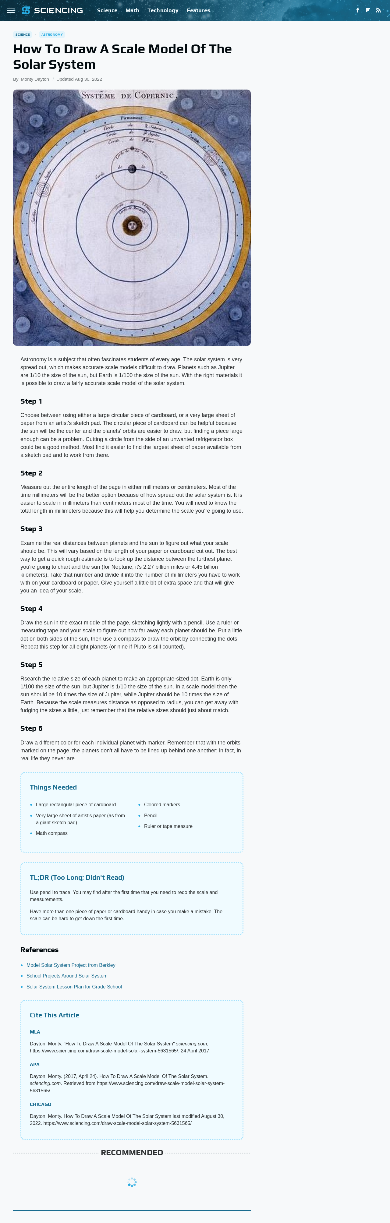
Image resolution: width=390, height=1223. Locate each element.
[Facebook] (357, 10)
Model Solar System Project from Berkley (71, 965)
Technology (163, 10)
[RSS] (378, 10)
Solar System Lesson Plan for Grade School (74, 986)
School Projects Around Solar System (67, 975)
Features (198, 10)
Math (132, 10)
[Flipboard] (368, 10)
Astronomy (52, 34)
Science (107, 10)
